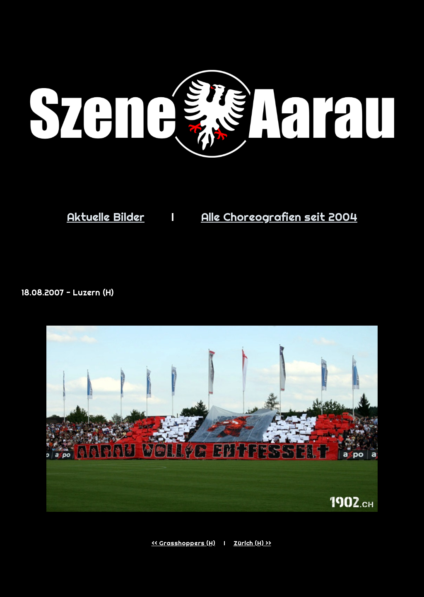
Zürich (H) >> (252, 543)
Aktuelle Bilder (106, 216)
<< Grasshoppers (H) (183, 543)
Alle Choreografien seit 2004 (279, 216)
